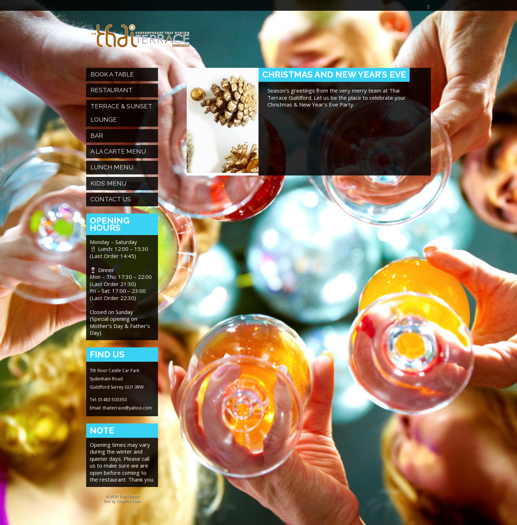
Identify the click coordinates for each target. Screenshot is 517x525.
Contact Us (110, 199)
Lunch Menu (111, 167)
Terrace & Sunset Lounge (121, 113)
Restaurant (111, 90)
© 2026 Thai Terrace (122, 496)
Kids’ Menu (108, 183)
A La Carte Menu (118, 151)
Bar (96, 135)
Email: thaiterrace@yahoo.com (121, 408)
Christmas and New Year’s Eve (334, 74)
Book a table (112, 74)
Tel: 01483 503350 (108, 400)
